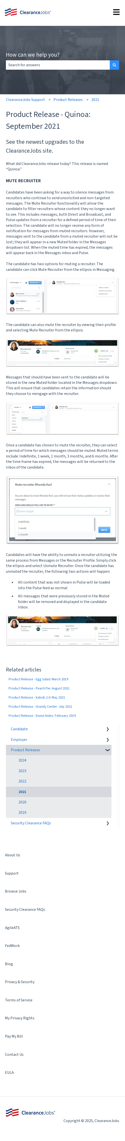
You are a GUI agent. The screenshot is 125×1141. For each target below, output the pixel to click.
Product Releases (68, 99)
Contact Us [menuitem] (14, 1054)
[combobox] (58, 65)
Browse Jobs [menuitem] (15, 891)
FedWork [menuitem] (12, 945)
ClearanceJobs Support (25, 99)
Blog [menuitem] (9, 964)
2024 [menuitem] (22, 760)
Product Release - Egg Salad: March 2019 (38, 679)
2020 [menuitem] (22, 802)
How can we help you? (33, 54)
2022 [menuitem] (22, 781)
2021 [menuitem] (22, 792)
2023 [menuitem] (22, 771)
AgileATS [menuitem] (12, 927)
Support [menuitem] (12, 873)
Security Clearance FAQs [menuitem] (31, 823)
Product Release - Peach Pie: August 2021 (39, 688)
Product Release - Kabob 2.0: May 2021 (37, 697)
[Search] (114, 65)
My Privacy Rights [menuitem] (19, 1018)
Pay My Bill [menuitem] (14, 1036)
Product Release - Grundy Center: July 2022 (40, 706)
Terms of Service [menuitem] (18, 1000)
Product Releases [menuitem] (25, 750)
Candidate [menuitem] (19, 729)
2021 (95, 99)
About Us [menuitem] (12, 855)
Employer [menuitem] (19, 739)
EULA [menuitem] (9, 1072)
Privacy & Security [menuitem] (19, 982)
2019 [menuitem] (22, 812)
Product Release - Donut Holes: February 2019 (42, 715)
